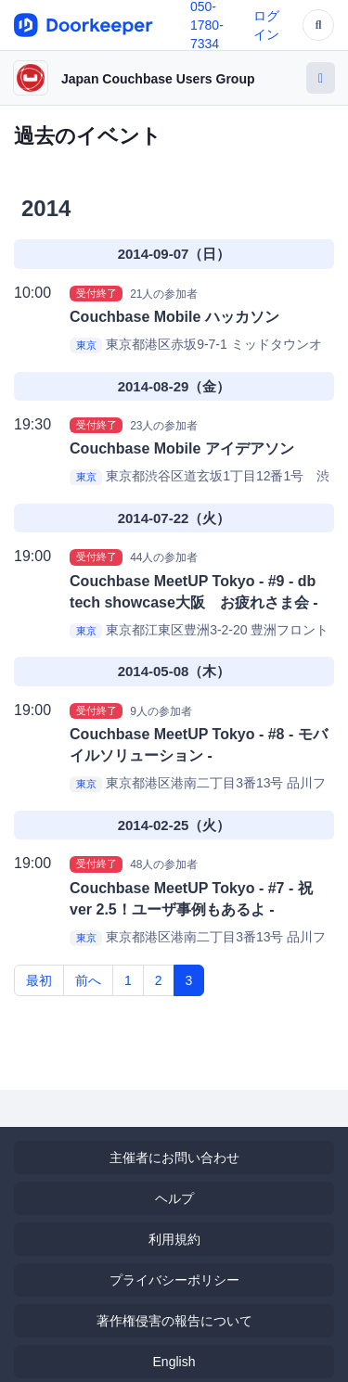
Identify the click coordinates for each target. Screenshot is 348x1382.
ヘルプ (174, 1198)
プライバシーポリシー (174, 1280)
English (174, 1361)
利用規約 (174, 1239)
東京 (86, 345)
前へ (88, 980)
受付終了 (96, 293)
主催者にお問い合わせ (174, 1157)
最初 (39, 980)
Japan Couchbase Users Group (158, 78)
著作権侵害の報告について (174, 1320)
